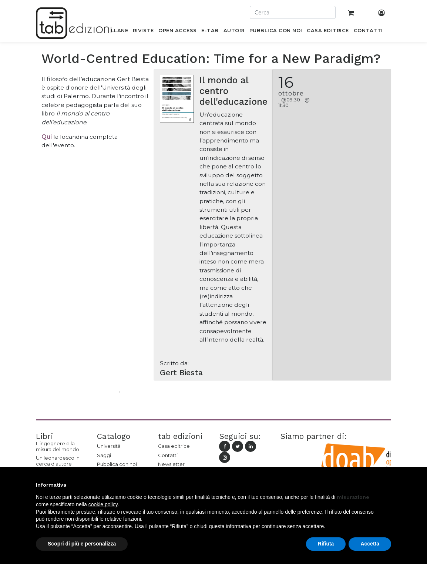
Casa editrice (174, 446)
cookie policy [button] (103, 504)
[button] (387, 485)
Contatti (168, 455)
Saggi (104, 455)
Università (109, 446)
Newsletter (171, 464)
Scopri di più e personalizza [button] (82, 544)
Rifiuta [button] (326, 544)
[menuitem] (115, 32)
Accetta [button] (369, 544)
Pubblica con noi (117, 464)
